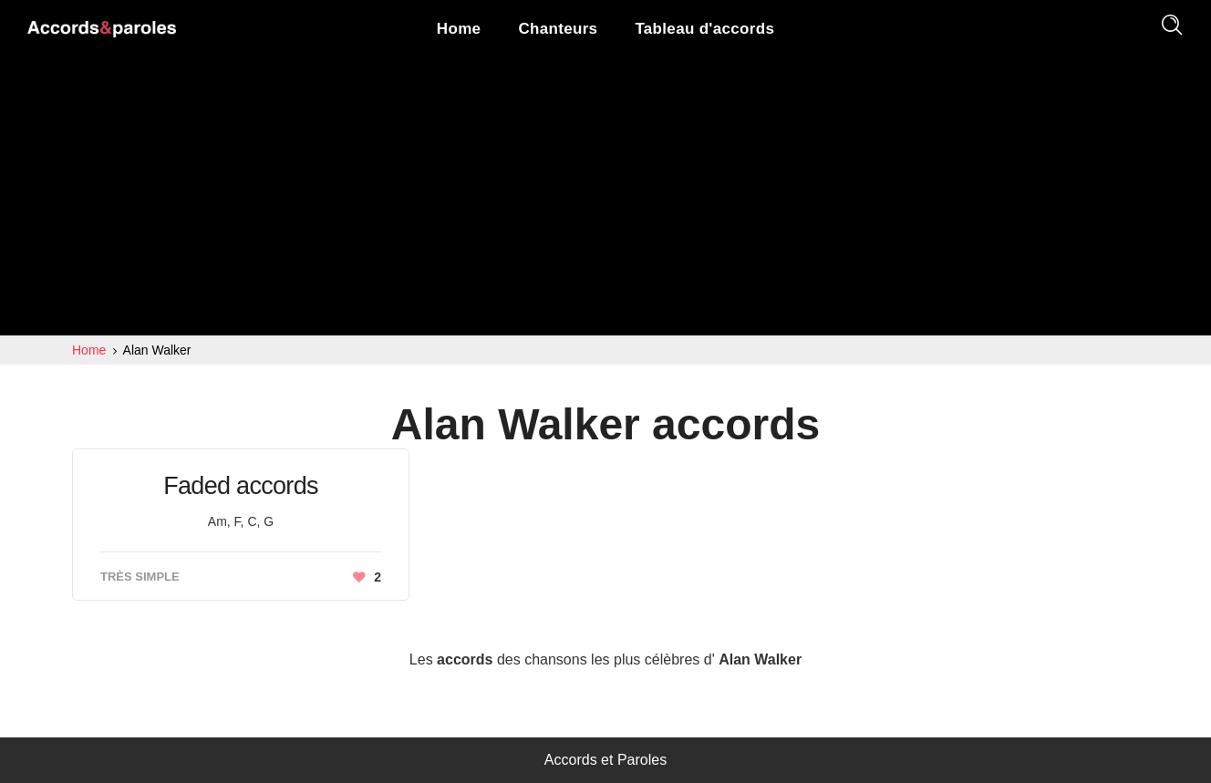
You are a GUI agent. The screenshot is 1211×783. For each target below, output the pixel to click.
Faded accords (240, 486)
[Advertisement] (605, 198)
